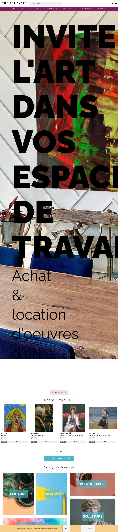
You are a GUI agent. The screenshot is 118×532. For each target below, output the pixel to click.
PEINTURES (39, 8)
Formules (94, 4)
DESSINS (63, 8)
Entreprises (105, 4)
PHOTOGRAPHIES (51, 8)
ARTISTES (101, 8)
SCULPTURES (73, 8)
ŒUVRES (29, 8)
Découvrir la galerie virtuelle (59, 458)
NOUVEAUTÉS (18, 8)
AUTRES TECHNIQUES (88, 8)
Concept (70, 4)
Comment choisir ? (81, 4)
